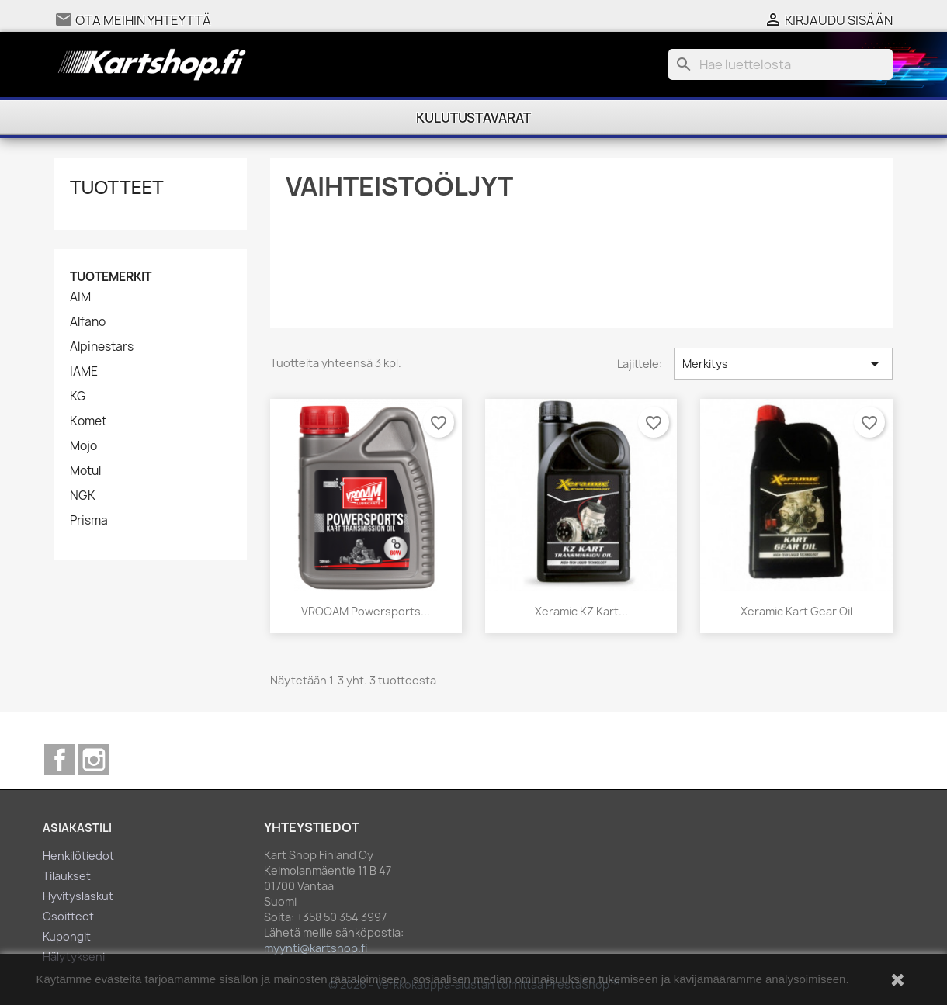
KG (78, 396)
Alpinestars (102, 347)
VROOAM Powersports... (365, 611)
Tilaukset (67, 875)
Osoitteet (68, 916)
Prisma (89, 520)
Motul (85, 471)
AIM (80, 297)
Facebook (59, 759)
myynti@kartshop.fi (315, 948)
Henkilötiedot (78, 855)
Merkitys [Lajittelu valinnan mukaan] (783, 364)
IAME (84, 371)
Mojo (83, 446)
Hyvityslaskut (78, 896)
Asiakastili (77, 827)
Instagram (93, 759)
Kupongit (67, 936)
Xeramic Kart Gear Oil (796, 611)
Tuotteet (117, 186)
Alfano (88, 322)
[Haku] (780, 64)
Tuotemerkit (110, 277)
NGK (82, 496)
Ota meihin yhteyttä (143, 20)
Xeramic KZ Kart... (581, 611)
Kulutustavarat (473, 117)
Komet (88, 421)
